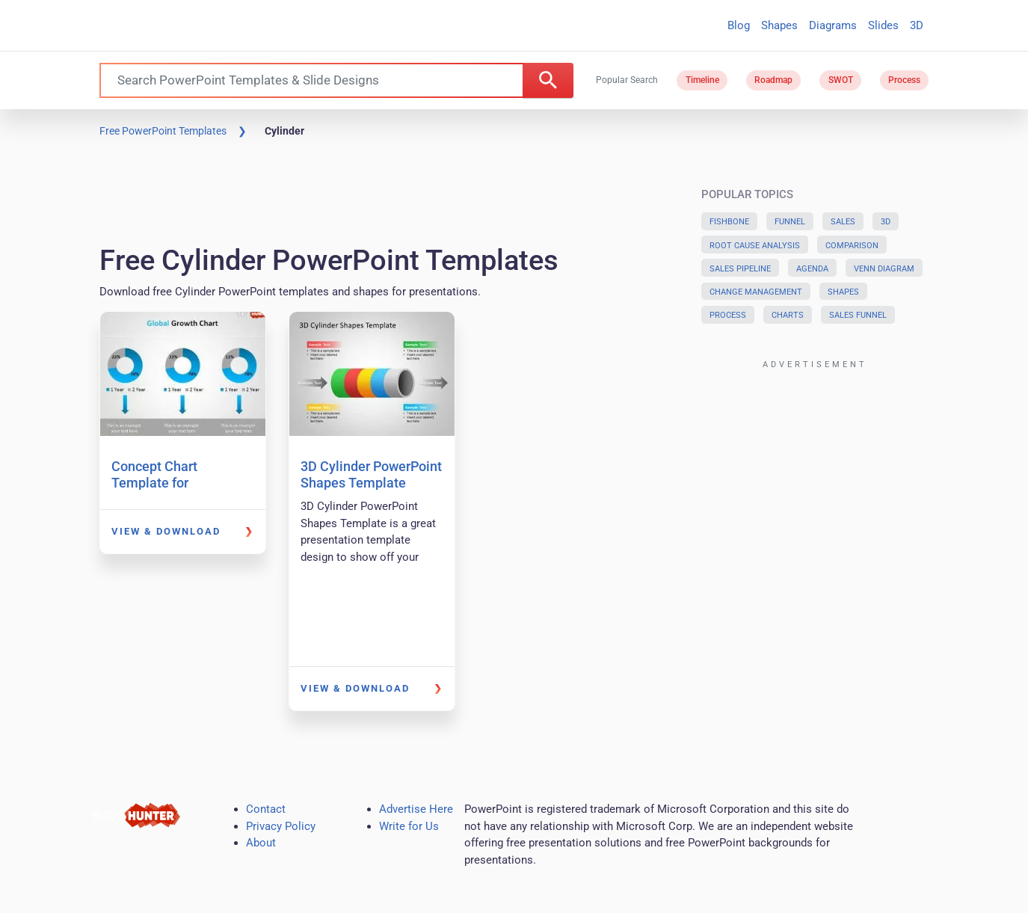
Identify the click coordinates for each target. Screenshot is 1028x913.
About (261, 842)
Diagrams (833, 25)
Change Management (756, 292)
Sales (843, 222)
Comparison (851, 245)
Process (904, 80)
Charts (788, 315)
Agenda (812, 269)
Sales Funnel (858, 315)
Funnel (790, 222)
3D (916, 25)
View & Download (166, 531)
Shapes (779, 25)
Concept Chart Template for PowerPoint (154, 482)
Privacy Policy (281, 826)
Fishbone (729, 222)
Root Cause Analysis (755, 245)
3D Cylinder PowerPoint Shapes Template (371, 474)
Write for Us (409, 826)
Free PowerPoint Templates (163, 131)
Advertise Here (416, 809)
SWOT (840, 80)
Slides (883, 25)
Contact (266, 809)
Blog (738, 25)
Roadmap (773, 80)
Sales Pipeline (740, 269)
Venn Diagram (884, 269)
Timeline (702, 80)
